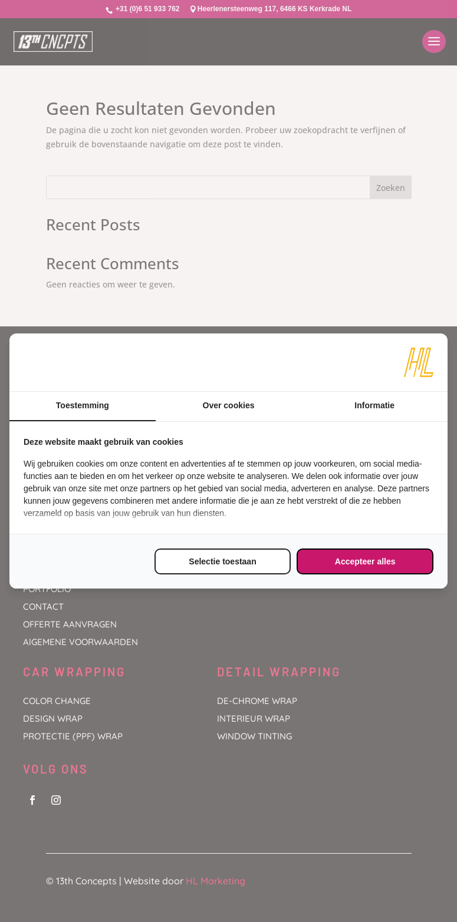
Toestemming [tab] (82, 405)
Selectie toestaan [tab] (222, 561)
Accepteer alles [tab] (365, 561)
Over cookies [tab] (229, 405)
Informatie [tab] (374, 405)
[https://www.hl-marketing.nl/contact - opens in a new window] (418, 362)
